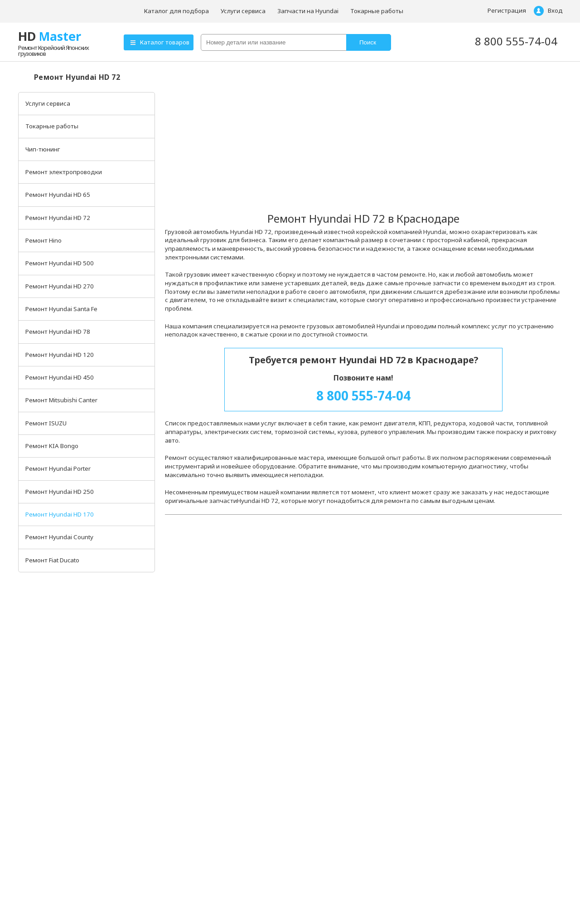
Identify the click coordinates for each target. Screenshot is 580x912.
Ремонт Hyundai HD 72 (57, 218)
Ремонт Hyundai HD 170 (59, 514)
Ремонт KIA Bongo (51, 446)
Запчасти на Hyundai (307, 11)
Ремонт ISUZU (46, 423)
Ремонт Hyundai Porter (58, 468)
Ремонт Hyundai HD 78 (57, 331)
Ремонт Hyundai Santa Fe (61, 309)
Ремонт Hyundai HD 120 (59, 355)
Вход (555, 10)
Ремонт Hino (43, 240)
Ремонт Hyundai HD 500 (59, 263)
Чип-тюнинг (42, 149)
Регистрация (507, 10)
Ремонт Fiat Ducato (52, 560)
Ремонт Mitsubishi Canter (61, 400)
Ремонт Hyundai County (59, 537)
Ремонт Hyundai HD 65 (57, 194)
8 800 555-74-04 (516, 41)
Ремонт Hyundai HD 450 (59, 377)
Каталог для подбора (176, 11)
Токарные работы (376, 11)
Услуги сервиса (243, 11)
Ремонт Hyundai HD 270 (59, 286)
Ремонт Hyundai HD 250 (59, 492)
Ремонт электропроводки (63, 172)
